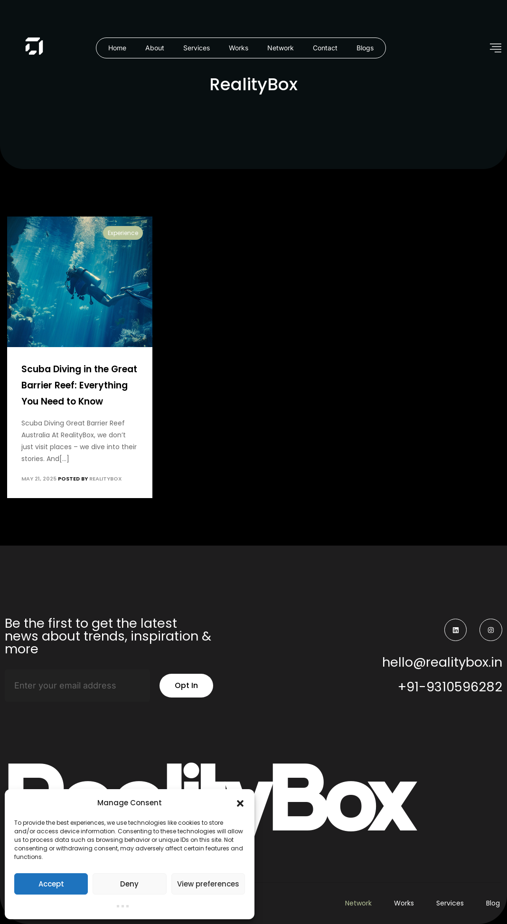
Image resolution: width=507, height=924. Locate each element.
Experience (123, 233)
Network (280, 48)
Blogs (365, 48)
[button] (240, 803)
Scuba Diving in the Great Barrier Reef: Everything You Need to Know (79, 385)
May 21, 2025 (38, 478)
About (154, 48)
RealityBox (105, 478)
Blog (493, 903)
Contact (325, 48)
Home (117, 48)
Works (238, 48)
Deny (129, 884)
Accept (51, 884)
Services (196, 48)
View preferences (208, 884)
